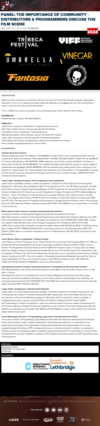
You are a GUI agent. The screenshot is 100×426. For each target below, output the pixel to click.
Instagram (47, 410)
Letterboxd (60, 410)
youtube (53, 410)
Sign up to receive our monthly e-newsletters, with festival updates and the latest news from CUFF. (50, 402)
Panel (14, 347)
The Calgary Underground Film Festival (8, 2)
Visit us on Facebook (66, 410)
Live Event (6, 347)
